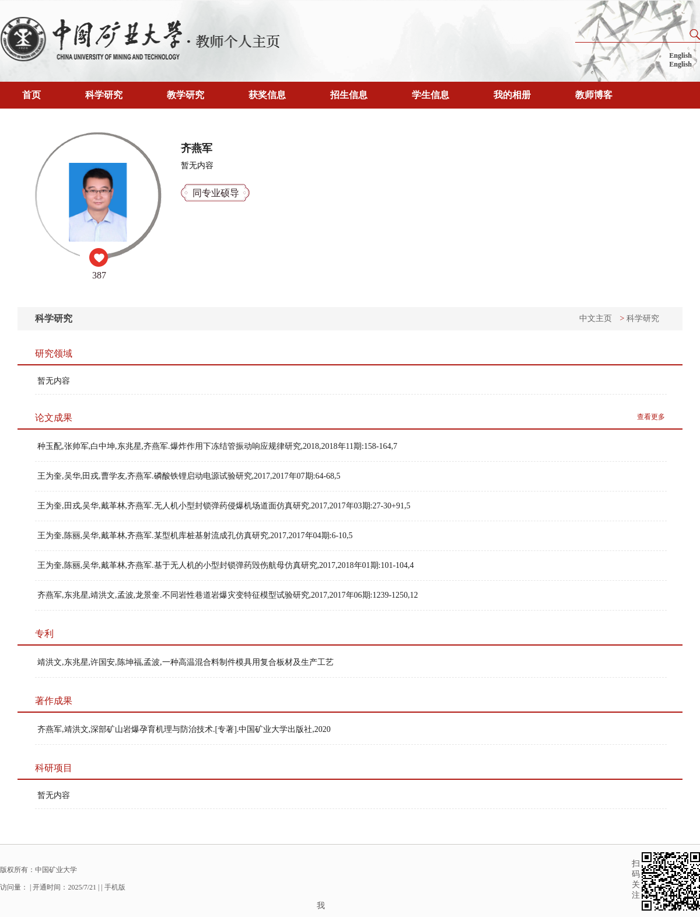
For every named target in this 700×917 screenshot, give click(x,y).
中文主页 (595, 318)
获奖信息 (267, 95)
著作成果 (53, 701)
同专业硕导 (215, 193)
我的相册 (512, 95)
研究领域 (53, 353)
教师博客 (593, 95)
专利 (44, 634)
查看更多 (651, 417)
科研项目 (53, 768)
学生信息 (430, 95)
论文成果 (53, 418)
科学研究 (104, 95)
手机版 (114, 887)
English (680, 55)
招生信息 (349, 95)
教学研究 (185, 95)
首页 (31, 95)
